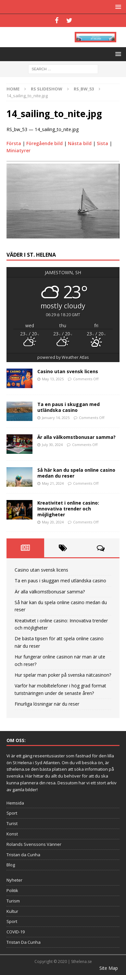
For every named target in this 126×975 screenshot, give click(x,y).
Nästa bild (80, 143)
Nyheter (14, 880)
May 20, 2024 (53, 522)
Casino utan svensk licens (67, 371)
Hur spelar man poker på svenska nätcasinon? (63, 675)
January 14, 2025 (55, 417)
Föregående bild (44, 143)
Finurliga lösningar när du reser (47, 704)
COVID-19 (15, 932)
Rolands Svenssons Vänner (33, 844)
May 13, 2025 (53, 378)
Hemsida (15, 803)
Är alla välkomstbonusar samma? (76, 437)
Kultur (12, 911)
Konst (12, 834)
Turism (13, 901)
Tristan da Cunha (23, 855)
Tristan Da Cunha (23, 942)
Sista (102, 143)
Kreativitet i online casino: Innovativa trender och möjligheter (68, 509)
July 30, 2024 (52, 444)
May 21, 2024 (53, 483)
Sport (11, 813)
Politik (12, 890)
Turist (12, 823)
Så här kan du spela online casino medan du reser (76, 473)
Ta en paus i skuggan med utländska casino (68, 407)
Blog (10, 865)
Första (13, 143)
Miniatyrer (18, 150)
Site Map (108, 968)
